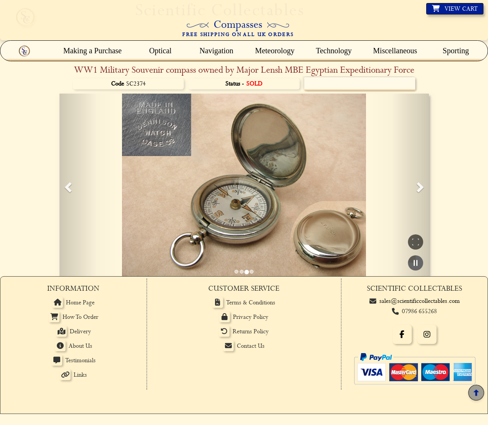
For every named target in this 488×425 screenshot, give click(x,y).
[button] (67, 185)
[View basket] (454, 8)
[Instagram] (427, 334)
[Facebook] (402, 334)
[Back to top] (476, 393)
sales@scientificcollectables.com (419, 301)
